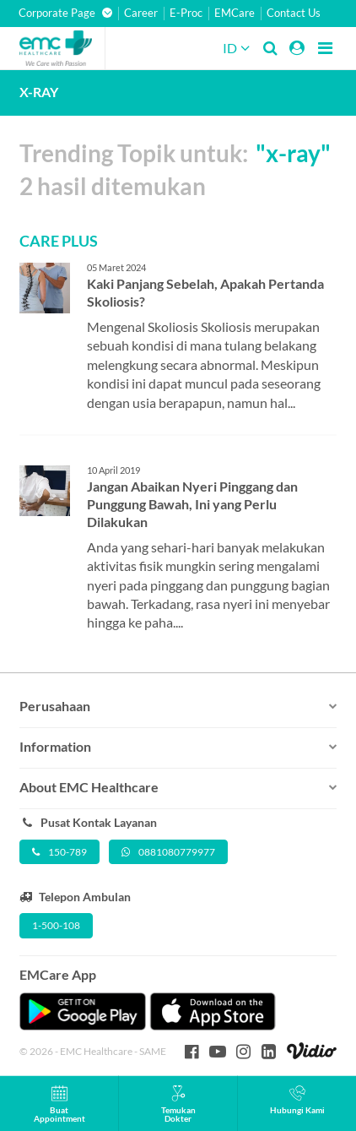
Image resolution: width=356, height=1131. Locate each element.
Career (141, 13)
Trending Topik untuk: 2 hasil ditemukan (175, 169)
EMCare (234, 13)
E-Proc (186, 13)
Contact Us (294, 13)
